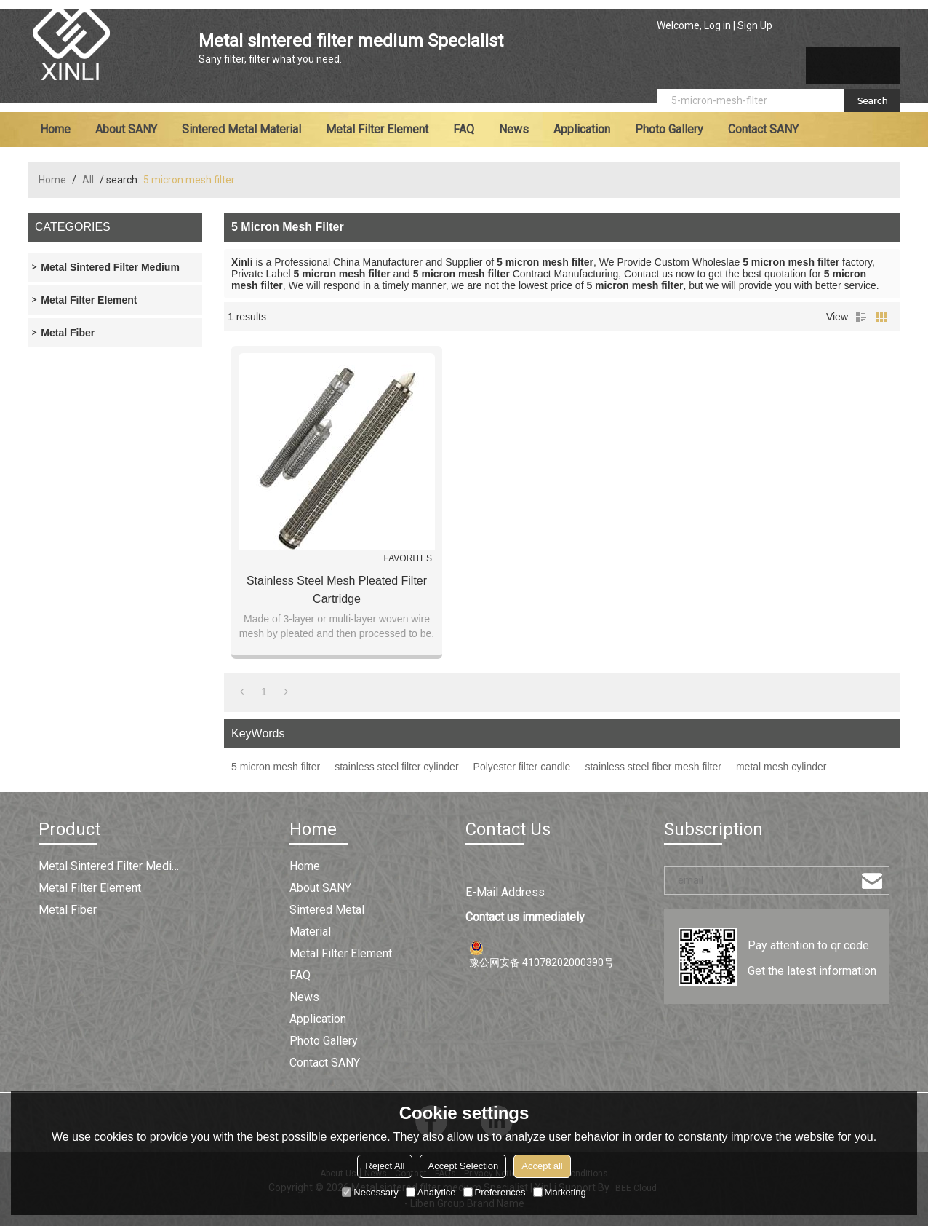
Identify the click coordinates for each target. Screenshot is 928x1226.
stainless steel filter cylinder (396, 766)
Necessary (370, 1192)
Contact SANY (763, 129)
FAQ (463, 129)
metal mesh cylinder (781, 766)
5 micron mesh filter (275, 766)
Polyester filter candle (522, 766)
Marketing (559, 1192)
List (861, 316)
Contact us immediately (525, 917)
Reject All (384, 1165)
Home (55, 129)
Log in (717, 25)
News (514, 129)
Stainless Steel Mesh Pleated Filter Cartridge (337, 589)
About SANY (126, 129)
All (88, 180)
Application (581, 129)
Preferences (494, 1192)
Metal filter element (377, 129)
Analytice (431, 1192)
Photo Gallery (669, 129)
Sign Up (754, 25)
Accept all (541, 1165)
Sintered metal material (241, 129)
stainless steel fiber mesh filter (653, 766)
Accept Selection (463, 1165)
